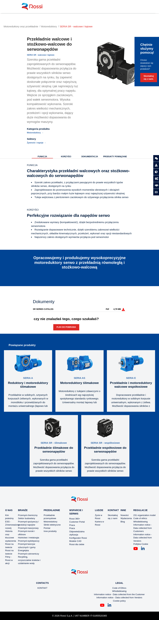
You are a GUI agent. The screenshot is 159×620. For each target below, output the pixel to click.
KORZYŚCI (66, 156)
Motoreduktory (49, 26)
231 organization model (144, 515)
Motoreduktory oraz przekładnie (21, 26)
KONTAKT (42, 588)
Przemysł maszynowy (28, 528)
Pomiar (47, 528)
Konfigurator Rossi (78, 538)
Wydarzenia (126, 518)
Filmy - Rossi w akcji (9, 560)
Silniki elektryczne (52, 525)
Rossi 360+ (74, 518)
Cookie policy (119, 601)
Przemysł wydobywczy (28, 541)
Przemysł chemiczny (27, 515)
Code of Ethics (119, 588)
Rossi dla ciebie (76, 544)
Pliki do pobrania (66, 327)
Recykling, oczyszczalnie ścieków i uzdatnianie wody (29, 560)
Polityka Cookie (140, 544)
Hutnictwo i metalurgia (28, 537)
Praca (72, 525)
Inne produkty (50, 531)
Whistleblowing (140, 521)
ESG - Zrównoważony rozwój (12, 524)
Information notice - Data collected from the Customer (119, 594)
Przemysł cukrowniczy (28, 554)
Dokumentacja (89, 156)
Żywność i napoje (35, 143)
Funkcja (42, 156)
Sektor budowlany (26, 518)
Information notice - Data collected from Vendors (142, 537)
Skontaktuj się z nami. (149, 77)
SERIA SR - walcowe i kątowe (76, 26)
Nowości (125, 515)
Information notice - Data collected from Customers (142, 528)
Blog (123, 521)
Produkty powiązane (115, 156)
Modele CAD (75, 541)
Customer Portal (77, 522)
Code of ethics (140, 518)
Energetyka (23, 550)
